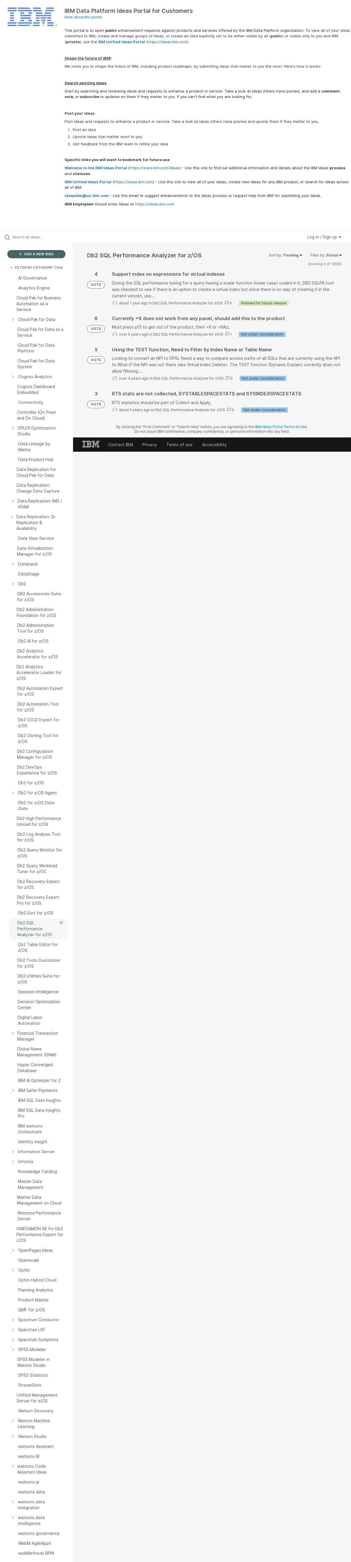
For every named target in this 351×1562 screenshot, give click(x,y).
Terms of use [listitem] (179, 444)
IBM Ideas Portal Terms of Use (281, 427)
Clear (58, 267)
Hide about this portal (83, 17)
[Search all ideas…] (42, 236)
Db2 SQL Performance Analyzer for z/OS (188, 303)
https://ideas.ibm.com (167, 41)
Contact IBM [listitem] (120, 444)
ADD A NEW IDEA (36, 254)
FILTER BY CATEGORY (31, 267)
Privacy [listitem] (149, 444)
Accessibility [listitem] (214, 444)
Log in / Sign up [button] (324, 236)
